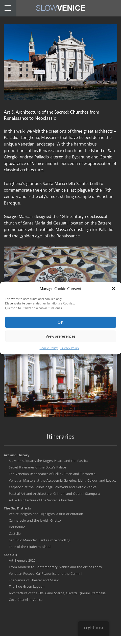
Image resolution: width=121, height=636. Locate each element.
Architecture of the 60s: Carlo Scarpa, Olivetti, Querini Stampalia (57, 593)
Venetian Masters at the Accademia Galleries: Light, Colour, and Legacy (62, 480)
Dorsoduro (17, 527)
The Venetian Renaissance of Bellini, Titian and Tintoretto (52, 473)
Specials (10, 554)
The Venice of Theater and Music (34, 580)
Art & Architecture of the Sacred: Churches (41, 500)
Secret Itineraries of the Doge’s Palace (37, 467)
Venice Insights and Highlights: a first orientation (46, 513)
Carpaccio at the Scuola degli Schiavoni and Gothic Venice (52, 487)
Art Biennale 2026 (22, 560)
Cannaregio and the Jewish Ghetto (35, 520)
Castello (15, 533)
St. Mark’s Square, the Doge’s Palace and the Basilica (48, 460)
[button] (113, 292)
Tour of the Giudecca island (30, 546)
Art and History (16, 455)
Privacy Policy (69, 351)
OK (60, 326)
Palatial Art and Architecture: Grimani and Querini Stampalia (54, 493)
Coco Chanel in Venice (25, 599)
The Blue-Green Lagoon (26, 586)
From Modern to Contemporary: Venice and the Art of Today (55, 567)
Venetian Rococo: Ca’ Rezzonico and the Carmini (45, 573)
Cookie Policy (49, 351)
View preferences (60, 340)
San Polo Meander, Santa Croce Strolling (39, 540)
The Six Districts (17, 508)
